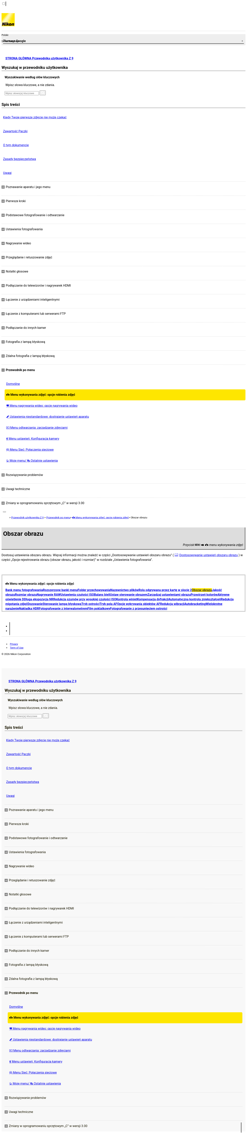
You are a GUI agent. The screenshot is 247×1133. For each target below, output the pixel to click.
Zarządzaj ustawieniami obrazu (169, 594)
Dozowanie (35, 604)
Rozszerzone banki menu (60, 590)
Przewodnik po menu (58, 517)
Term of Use (16, 647)
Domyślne (13, 384)
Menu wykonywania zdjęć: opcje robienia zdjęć (40, 395)
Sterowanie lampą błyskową (62, 604)
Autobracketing (195, 604)
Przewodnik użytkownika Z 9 (27, 517)
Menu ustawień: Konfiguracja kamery (32, 438)
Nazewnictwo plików (124, 590)
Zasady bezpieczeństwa (19, 159)
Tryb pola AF (108, 604)
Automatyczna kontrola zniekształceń (194, 599)
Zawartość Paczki (15, 131)
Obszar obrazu (202, 590)
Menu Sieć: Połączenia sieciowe (30, 449)
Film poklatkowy (98, 608)
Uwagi (7, 173)
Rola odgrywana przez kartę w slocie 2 (165, 590)
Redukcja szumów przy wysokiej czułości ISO (84, 599)
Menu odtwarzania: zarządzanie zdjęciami (37, 427)
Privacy (14, 644)
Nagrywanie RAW (49, 594)
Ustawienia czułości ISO (77, 594)
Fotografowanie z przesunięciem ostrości (138, 608)
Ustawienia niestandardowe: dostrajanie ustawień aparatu (47, 416)
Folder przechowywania (94, 590)
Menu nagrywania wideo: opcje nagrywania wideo (41, 405)
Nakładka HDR (29, 608)
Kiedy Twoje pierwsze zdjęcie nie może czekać (35, 117)
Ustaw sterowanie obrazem (128, 594)
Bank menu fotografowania (24, 590)
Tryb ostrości (90, 604)
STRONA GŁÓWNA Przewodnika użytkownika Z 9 (39, 58)
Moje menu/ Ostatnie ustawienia (32, 460)
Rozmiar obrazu (26, 594)
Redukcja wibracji (172, 604)
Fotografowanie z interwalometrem (63, 608)
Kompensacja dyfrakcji (152, 599)
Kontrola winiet (126, 599)
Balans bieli (102, 594)
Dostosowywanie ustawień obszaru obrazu (208, 555)
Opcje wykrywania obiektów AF (138, 604)
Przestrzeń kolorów (204, 594)
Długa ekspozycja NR (38, 599)
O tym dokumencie (16, 145)
